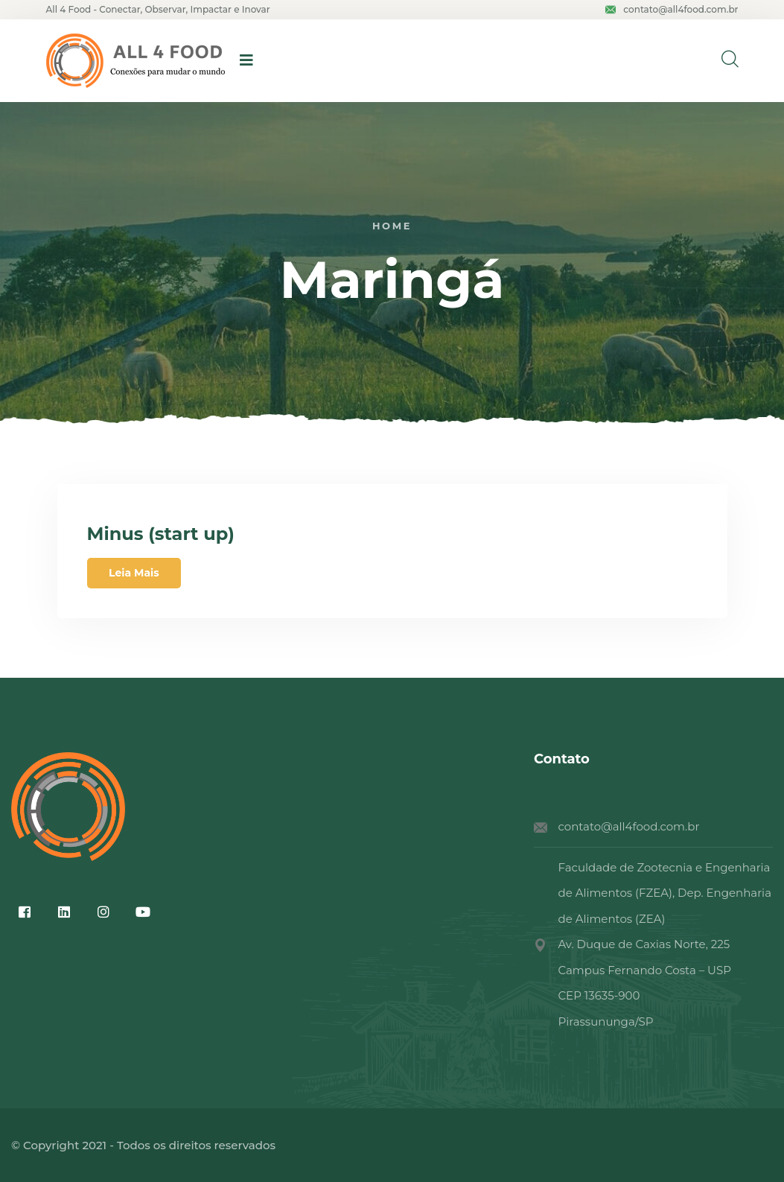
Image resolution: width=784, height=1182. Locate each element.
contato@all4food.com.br (671, 9)
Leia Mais (134, 572)
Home (392, 226)
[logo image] (135, 61)
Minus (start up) (161, 533)
